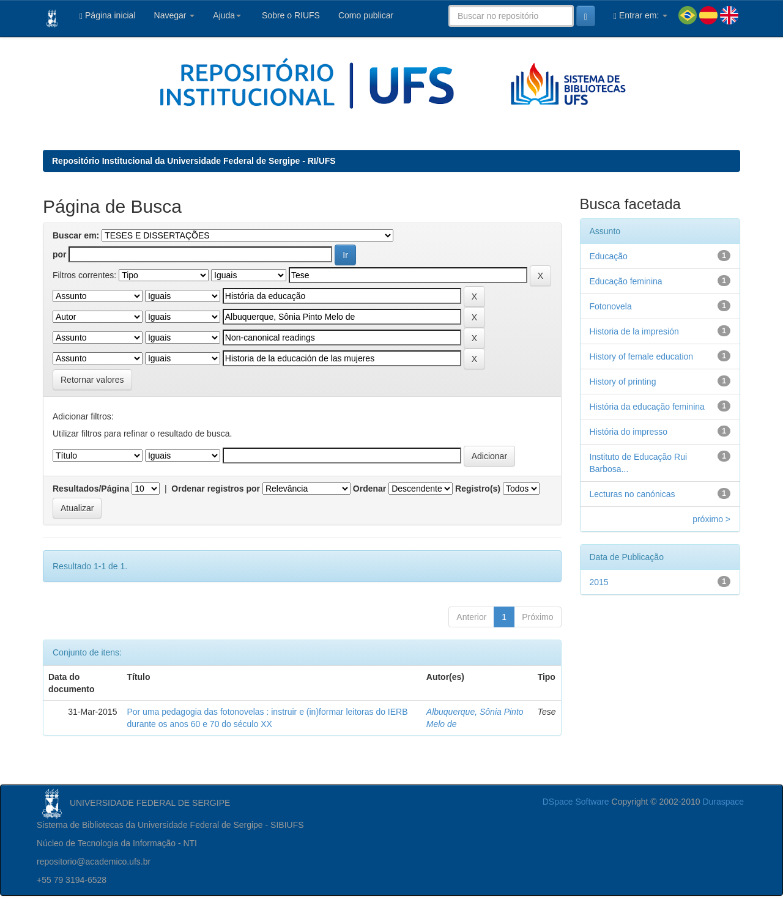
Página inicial (108, 15)
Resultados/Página (91, 488)
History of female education (642, 356)
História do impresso (629, 432)
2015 (599, 582)
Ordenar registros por (215, 488)
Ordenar (369, 488)
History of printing (623, 381)
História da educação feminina (647, 407)
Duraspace (723, 801)
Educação (609, 256)
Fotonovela (611, 306)
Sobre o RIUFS (289, 15)
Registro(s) (477, 488)
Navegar (174, 15)
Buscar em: (76, 235)
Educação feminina (626, 281)
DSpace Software (576, 801)
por (60, 254)
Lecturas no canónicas (632, 494)
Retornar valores (92, 380)
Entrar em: (640, 15)
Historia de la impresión (634, 331)
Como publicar (365, 15)
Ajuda (227, 15)
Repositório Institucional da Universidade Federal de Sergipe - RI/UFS (194, 161)
